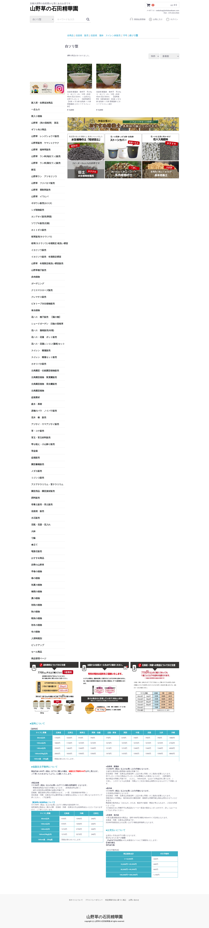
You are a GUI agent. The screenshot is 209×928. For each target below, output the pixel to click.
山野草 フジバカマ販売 (43, 183)
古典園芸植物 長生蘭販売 (44, 384)
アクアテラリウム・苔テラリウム (47, 484)
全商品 (70, 35)
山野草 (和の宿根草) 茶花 (44, 123)
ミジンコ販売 (37, 477)
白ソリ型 (133, 35)
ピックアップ (37, 645)
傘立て (34, 544)
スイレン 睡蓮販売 (40, 350)
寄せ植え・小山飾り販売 (43, 444)
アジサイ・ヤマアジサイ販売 (45, 424)
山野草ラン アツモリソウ (44, 176)
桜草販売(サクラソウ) (41, 236)
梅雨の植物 (36, 591)
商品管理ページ (38, 658)
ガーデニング (38, 283)
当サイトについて (76, 900)
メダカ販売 (36, 471)
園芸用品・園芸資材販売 (43, 491)
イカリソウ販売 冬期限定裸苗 (46, 257)
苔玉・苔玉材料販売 (40, 437)
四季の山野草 (37, 564)
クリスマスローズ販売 (42, 290)
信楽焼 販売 (37, 511)
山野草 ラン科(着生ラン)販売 (45, 163)
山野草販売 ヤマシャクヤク (45, 143)
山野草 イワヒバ (39, 196)
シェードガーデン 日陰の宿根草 (47, 323)
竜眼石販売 (36, 551)
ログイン (172, 19)
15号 (125, 35)
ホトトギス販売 (38, 230)
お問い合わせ (134, 900)
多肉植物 (35, 277)
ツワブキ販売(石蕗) (40, 223)
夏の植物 (35, 598)
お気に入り (156, 19)
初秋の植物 (36, 605)
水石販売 (35, 518)
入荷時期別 (36, 638)
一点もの (35, 109)
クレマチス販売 (38, 297)
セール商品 (36, 652)
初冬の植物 (36, 625)
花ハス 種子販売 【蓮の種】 (46, 317)
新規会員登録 (137, 19)
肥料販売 (35, 498)
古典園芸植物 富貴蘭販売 (44, 377)
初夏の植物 (36, 585)
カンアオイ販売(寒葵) (41, 216)
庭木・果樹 (36, 404)
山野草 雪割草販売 (40, 190)
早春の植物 (36, 571)
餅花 (33, 169)
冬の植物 (35, 631)
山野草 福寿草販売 (40, 149)
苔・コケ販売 (37, 431)
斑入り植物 (36, 116)
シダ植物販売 (37, 210)
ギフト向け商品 (38, 129)
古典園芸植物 (37, 390)
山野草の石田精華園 (54, 8)
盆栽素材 (35, 397)
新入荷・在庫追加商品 (42, 103)
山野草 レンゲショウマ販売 (45, 136)
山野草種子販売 (38, 270)
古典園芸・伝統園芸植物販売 (45, 370)
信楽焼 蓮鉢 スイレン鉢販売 (106, 35)
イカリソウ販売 (38, 250)
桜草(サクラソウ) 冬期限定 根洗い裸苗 (48, 243)
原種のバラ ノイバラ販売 (44, 410)
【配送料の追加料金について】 (43, 802)
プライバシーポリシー (94, 900)
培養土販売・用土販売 (42, 504)
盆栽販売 (35, 457)
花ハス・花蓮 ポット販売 (44, 337)
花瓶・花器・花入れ (40, 524)
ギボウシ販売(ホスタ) (41, 203)
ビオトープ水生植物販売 (43, 303)
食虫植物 (35, 310)
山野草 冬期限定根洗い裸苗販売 (47, 263)
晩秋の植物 (36, 618)
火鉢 (33, 531)
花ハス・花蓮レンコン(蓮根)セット (48, 344)
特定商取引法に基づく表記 (115, 900)
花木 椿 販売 (38, 417)
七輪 (33, 538)
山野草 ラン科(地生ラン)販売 (45, 156)
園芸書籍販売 (37, 464)
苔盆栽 (34, 451)
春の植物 (35, 578)
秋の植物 (35, 611)
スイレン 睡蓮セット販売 (44, 357)
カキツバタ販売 (38, 364)
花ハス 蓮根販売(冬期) (42, 330)
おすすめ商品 (37, 558)
